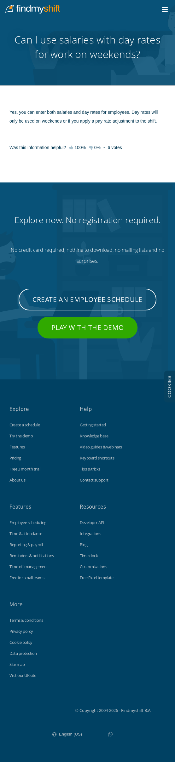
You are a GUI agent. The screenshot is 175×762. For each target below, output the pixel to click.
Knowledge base (94, 436)
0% (95, 147)
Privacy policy (21, 631)
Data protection (23, 653)
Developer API (92, 522)
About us (17, 480)
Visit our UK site (22, 675)
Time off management (28, 566)
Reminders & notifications (31, 555)
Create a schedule (24, 425)
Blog (83, 544)
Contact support (94, 480)
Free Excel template (97, 577)
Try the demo (21, 436)
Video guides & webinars (101, 447)
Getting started (93, 425)
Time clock (89, 555)
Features (17, 447)
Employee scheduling (27, 522)
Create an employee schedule (87, 299)
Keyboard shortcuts (97, 458)
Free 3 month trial (24, 469)
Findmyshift (43, 710)
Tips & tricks (90, 469)
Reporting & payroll (26, 544)
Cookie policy (20, 642)
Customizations (93, 566)
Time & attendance (25, 533)
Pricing (15, 458)
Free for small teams (26, 577)
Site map (17, 664)
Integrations (90, 533)
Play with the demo (87, 327)
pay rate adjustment (114, 121)
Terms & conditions (26, 620)
